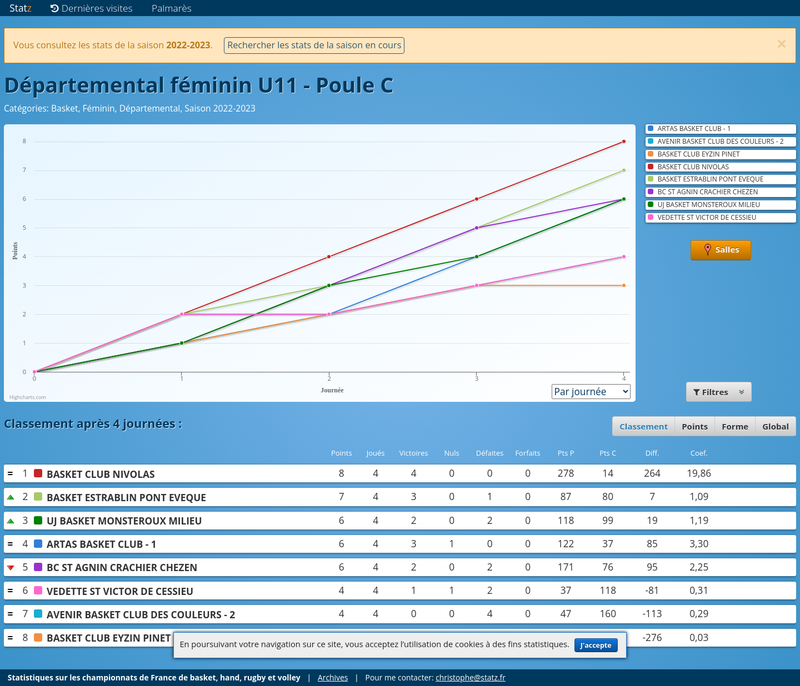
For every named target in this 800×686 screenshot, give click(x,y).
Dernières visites (91, 8)
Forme (735, 426)
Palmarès (172, 8)
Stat (20, 8)
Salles (720, 250)
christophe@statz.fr (471, 677)
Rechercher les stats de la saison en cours (314, 45)
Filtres (718, 391)
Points (695, 426)
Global (775, 426)
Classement (643, 426)
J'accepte (596, 645)
